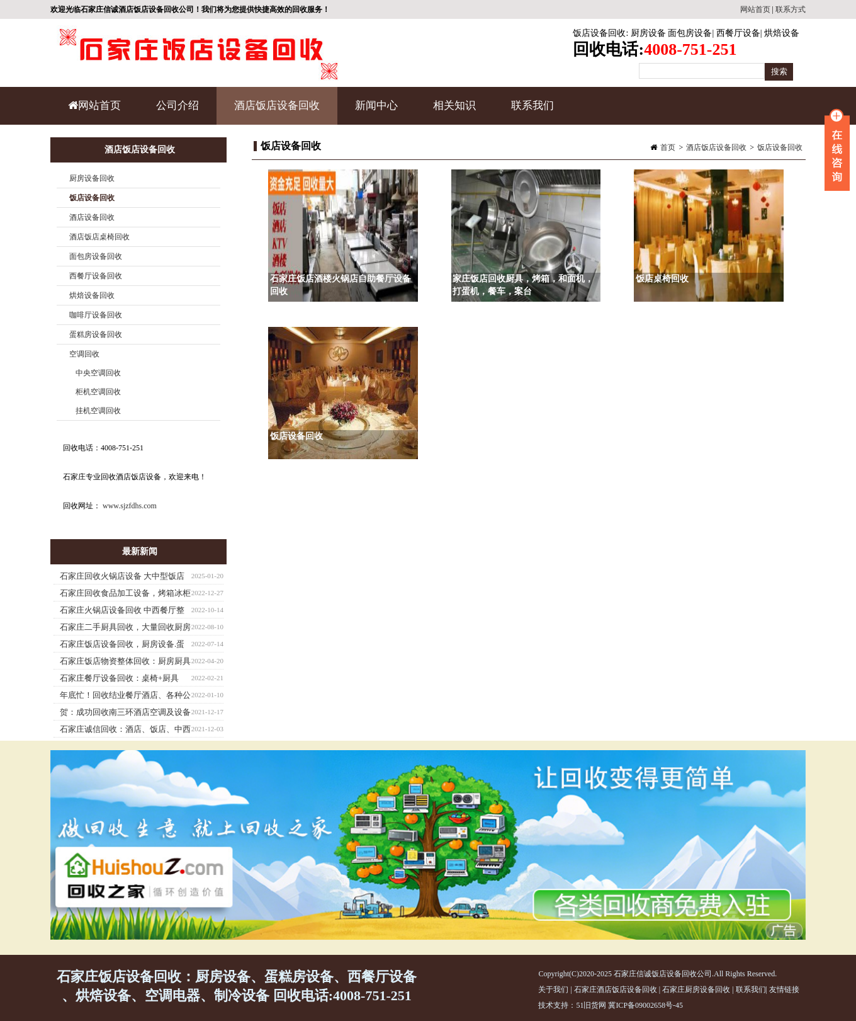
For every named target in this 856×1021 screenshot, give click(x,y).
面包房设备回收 (95, 256)
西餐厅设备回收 (95, 275)
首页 (667, 147)
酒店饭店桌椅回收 (99, 236)
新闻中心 (374, 112)
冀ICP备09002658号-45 (645, 1005)
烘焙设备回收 (92, 295)
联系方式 (790, 9)
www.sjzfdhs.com (130, 505)
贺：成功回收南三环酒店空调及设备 (125, 712)
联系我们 (532, 105)
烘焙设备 (781, 33)
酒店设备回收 (92, 217)
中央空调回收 (98, 372)
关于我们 (553, 989)
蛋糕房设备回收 (95, 334)
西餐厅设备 (738, 33)
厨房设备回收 (92, 178)
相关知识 (452, 112)
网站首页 (755, 9)
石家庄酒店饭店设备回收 (615, 989)
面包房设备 (690, 33)
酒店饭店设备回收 (275, 112)
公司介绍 (177, 105)
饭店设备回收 (599, 33)
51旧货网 (591, 1005)
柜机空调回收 (98, 391)
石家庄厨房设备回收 (696, 989)
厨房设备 (648, 33)
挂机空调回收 (98, 410)
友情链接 (784, 989)
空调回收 (84, 354)
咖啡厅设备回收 (95, 315)
